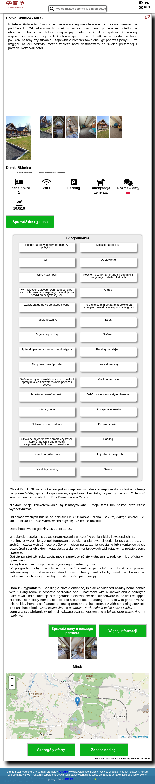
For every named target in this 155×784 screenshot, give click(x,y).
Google (63, 771)
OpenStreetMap (139, 737)
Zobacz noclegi (104, 750)
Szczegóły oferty (51, 750)
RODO (69, 779)
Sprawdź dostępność (30, 222)
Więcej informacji (122, 631)
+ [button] (12, 679)
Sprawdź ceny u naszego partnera (72, 631)
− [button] (12, 685)
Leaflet (122, 737)
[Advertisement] (77, 83)
